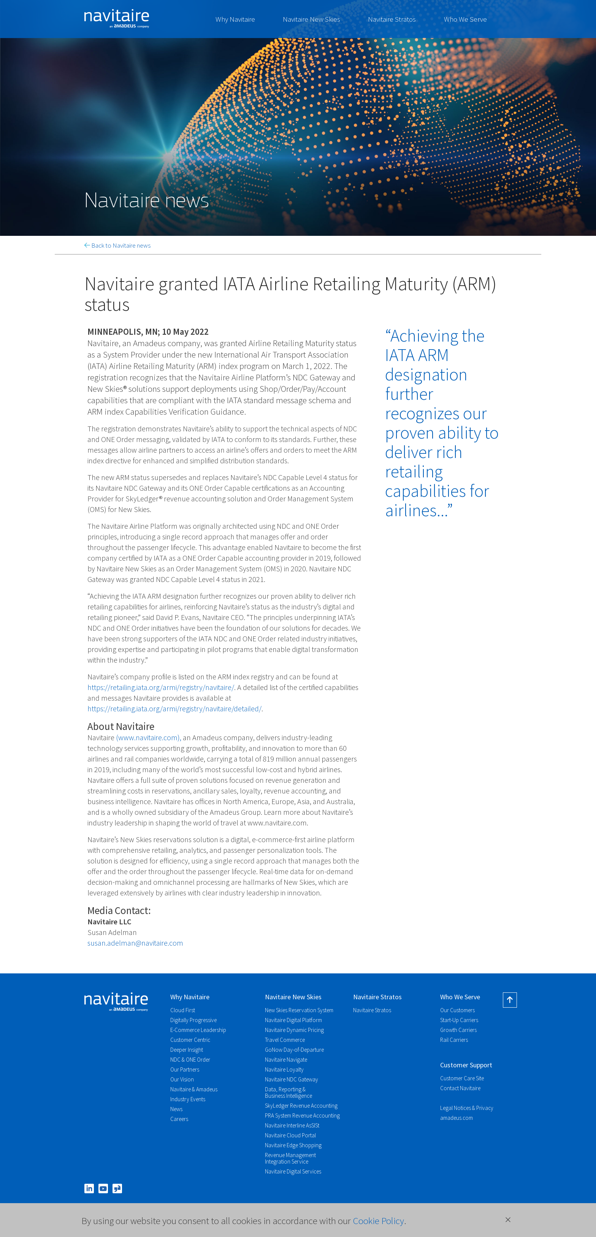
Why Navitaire (235, 19)
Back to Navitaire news (117, 245)
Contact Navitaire (460, 1088)
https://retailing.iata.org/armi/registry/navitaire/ (160, 687)
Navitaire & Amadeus (193, 1089)
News (176, 1109)
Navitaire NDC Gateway (291, 1079)
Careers (179, 1119)
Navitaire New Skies (311, 19)
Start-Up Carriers (459, 1020)
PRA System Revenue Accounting (302, 1115)
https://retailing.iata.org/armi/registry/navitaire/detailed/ (174, 708)
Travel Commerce (285, 1039)
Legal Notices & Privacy (466, 1107)
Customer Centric (190, 1039)
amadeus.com (456, 1117)
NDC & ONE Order (190, 1059)
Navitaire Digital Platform (293, 1020)
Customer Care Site (462, 1078)
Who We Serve (465, 19)
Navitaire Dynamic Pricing (294, 1029)
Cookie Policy (378, 1221)
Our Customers (457, 1010)
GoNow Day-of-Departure (294, 1049)
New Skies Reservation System (299, 1010)
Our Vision (182, 1079)
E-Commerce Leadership (198, 1029)
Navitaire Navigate (286, 1059)
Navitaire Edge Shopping (293, 1145)
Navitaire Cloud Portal (290, 1135)
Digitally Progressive (193, 1020)
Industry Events (187, 1099)
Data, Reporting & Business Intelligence (288, 1092)
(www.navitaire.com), (148, 737)
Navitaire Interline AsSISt (292, 1125)
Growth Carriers (458, 1029)
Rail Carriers (454, 1039)
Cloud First (182, 1010)
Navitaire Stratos (392, 19)
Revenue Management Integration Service (290, 1158)
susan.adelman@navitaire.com (135, 943)
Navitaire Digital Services (293, 1171)
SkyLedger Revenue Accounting (301, 1105)
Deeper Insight (186, 1049)
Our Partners (184, 1069)
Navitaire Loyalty (284, 1069)
